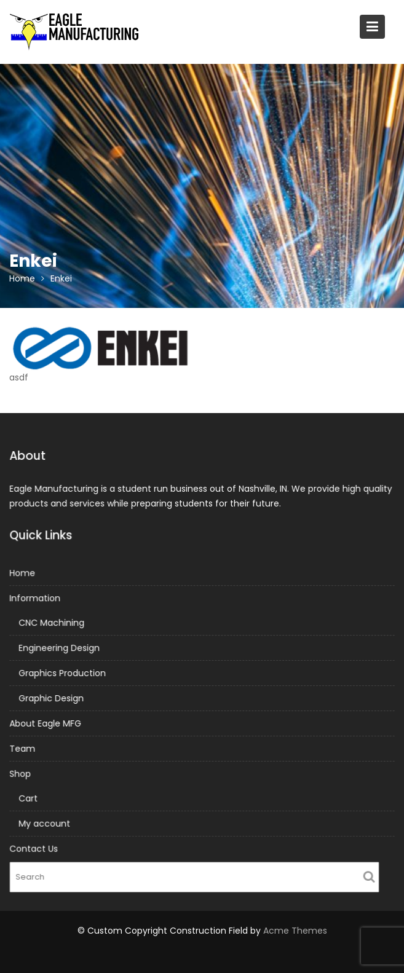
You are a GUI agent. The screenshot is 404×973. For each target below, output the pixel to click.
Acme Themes (295, 930)
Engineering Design (60, 648)
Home (25, 574)
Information (37, 599)
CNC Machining (52, 623)
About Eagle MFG (47, 723)
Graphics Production (63, 673)
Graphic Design (52, 698)
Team (25, 748)
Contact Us (36, 847)
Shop (22, 772)
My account (45, 822)
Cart (29, 797)
